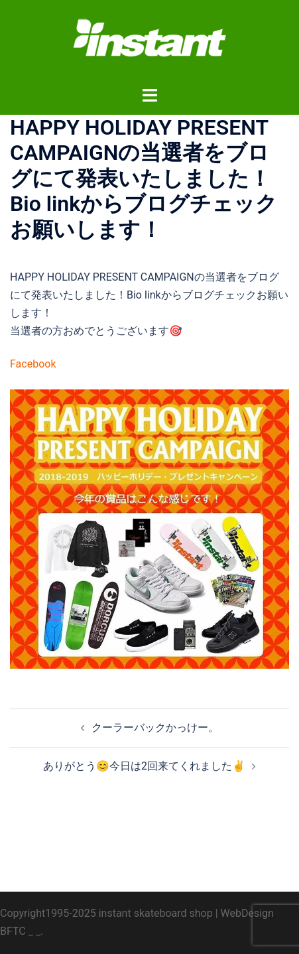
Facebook (33, 364)
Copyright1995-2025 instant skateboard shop (106, 913)
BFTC (13, 931)
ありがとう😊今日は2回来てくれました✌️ (144, 766)
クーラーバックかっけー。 (155, 727)
